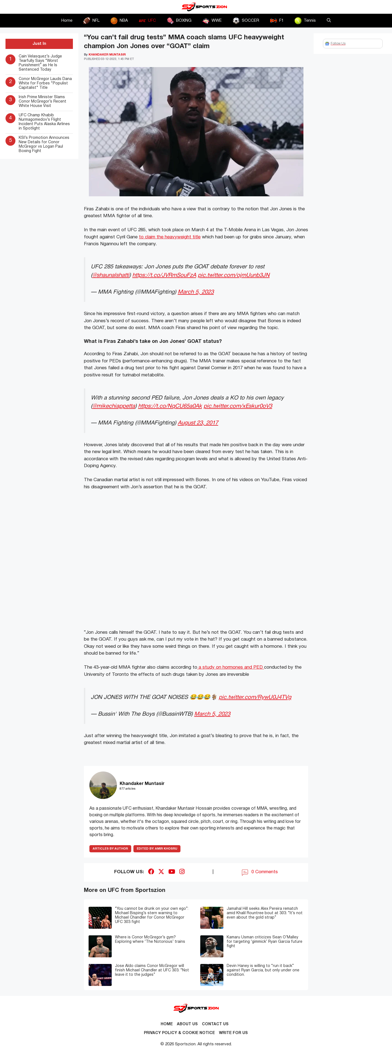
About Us (187, 1024)
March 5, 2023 (196, 292)
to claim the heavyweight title (170, 237)
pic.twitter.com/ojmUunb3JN (234, 275)
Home (66, 21)
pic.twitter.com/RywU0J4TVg (255, 697)
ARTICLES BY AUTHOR (110, 848)
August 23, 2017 (198, 423)
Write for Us (233, 1033)
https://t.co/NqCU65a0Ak (170, 406)
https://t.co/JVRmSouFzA (164, 275)
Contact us (215, 1024)
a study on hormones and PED (230, 667)
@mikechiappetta (113, 406)
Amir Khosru (157, 848)
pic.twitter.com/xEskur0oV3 (238, 406)
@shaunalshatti (110, 275)
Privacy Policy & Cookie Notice (179, 1033)
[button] (328, 20)
